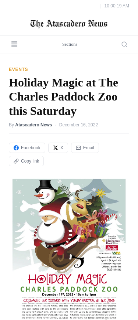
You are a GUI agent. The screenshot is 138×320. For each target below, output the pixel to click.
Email (85, 147)
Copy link (26, 161)
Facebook (27, 147)
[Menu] (14, 44)
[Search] (124, 44)
